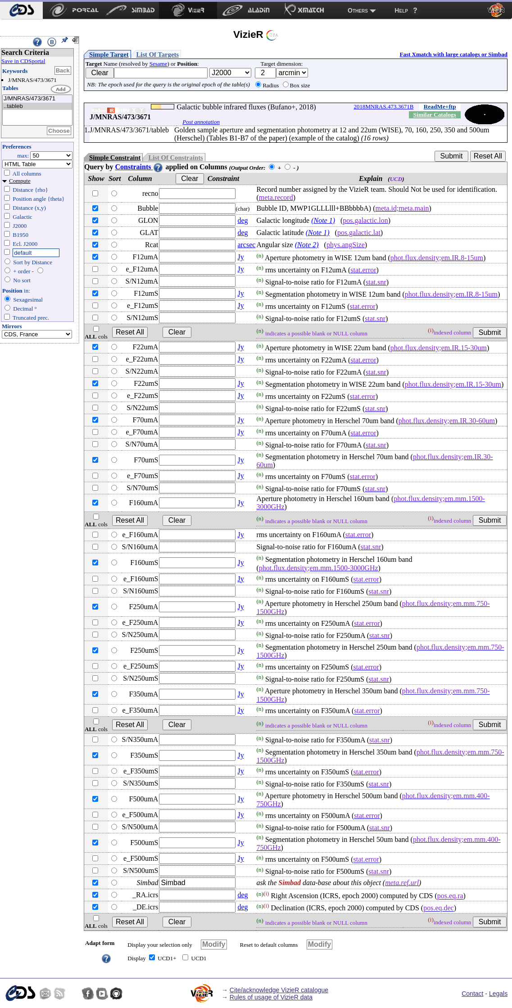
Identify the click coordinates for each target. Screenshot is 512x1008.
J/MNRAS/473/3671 (37, 99)
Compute (20, 180)
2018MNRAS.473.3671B (383, 106)
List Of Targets (157, 54)
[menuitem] (21, 10)
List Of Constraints (175, 157)
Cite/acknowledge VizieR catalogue (279, 990)
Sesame (159, 63)
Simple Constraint (114, 157)
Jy (240, 257)
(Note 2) (307, 245)
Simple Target (109, 54)
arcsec (246, 245)
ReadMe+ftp (440, 106)
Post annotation (201, 121)
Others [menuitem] (358, 10)
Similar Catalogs (434, 114)
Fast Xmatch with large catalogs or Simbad (453, 54)
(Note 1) (323, 220)
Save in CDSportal (23, 61)
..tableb (37, 106)
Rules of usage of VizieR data (271, 997)
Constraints (139, 167)
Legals (498, 993)
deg (242, 220)
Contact (472, 993)
